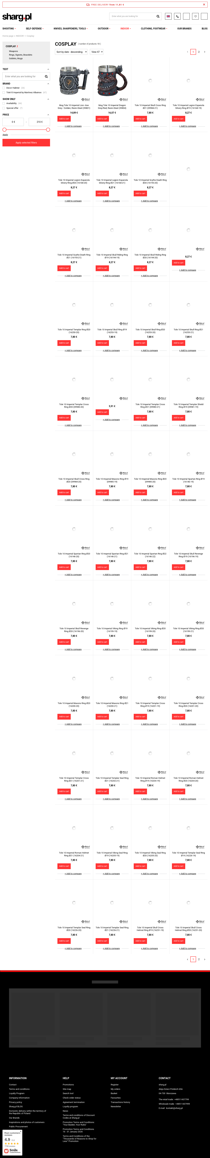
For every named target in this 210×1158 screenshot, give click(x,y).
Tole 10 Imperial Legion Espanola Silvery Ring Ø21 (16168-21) (112, 181)
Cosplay (11, 46)
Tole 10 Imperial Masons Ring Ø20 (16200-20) (74, 704)
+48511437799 (181, 1099)
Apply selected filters (26, 142)
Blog (205, 28)
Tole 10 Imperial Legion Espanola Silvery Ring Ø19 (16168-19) (188, 106)
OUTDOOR (103, 28)
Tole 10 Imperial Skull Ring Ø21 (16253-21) (188, 331)
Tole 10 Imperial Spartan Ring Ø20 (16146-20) (74, 555)
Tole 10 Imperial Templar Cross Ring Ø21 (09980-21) (150, 405)
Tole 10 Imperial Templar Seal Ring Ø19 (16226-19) (188, 854)
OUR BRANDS (184, 28)
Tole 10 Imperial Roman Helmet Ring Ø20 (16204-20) (188, 779)
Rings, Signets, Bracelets (20, 55)
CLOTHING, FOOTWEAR (153, 28)
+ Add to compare (73, 126)
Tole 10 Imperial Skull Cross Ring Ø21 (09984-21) (150, 106)
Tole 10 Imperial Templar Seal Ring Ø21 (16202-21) (112, 779)
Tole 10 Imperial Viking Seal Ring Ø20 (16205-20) (150, 854)
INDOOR (125, 28)
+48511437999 (183, 1104)
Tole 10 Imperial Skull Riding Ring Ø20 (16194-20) (150, 256)
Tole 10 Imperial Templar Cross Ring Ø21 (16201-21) (74, 779)
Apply (5, 134)
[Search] (46, 76)
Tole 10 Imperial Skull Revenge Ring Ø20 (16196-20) (74, 629)
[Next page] (205, 52)
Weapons (13, 51)
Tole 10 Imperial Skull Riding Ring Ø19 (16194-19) (112, 256)
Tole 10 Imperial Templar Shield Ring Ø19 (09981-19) (188, 405)
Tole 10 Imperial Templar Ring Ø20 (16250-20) (74, 331)
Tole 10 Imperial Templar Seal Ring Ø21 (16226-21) (112, 929)
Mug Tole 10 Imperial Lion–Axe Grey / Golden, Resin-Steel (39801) (74, 106)
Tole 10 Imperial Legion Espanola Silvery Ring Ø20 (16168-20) (74, 181)
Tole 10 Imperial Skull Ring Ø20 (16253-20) (150, 331)
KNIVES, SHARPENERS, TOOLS (70, 28)
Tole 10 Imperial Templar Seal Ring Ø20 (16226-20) (74, 929)
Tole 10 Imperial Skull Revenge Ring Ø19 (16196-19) (188, 555)
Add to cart (64, 119)
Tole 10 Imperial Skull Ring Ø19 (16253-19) (112, 331)
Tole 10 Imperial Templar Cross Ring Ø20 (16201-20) (188, 704)
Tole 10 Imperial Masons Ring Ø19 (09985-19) (112, 480)
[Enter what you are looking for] (26, 76)
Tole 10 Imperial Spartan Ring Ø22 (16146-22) (150, 555)
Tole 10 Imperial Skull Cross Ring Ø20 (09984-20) (73, 480)
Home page (7, 36)
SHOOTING (8, 28)
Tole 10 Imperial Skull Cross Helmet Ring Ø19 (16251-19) (150, 929)
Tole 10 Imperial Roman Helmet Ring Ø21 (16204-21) (74, 854)
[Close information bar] (204, 5)
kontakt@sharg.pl (174, 1108)
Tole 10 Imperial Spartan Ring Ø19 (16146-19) (188, 480)
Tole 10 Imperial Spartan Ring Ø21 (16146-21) (112, 555)
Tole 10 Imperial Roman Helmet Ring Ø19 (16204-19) (150, 779)
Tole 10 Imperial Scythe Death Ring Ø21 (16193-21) (73, 256)
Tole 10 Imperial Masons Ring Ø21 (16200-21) (112, 704)
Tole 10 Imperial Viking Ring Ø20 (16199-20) (150, 629)
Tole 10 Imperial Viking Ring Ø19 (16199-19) (112, 629)
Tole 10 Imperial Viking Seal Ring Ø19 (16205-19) (112, 854)
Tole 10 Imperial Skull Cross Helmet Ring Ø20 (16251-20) (188, 929)
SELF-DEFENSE (34, 28)
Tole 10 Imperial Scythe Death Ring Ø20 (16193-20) (150, 181)
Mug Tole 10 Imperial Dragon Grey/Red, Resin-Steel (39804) (112, 106)
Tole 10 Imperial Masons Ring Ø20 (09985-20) (150, 480)
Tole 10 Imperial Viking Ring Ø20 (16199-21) (188, 629)
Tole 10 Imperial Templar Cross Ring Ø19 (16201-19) (150, 704)
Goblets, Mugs (16, 58)
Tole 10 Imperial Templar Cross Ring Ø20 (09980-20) (74, 405)
